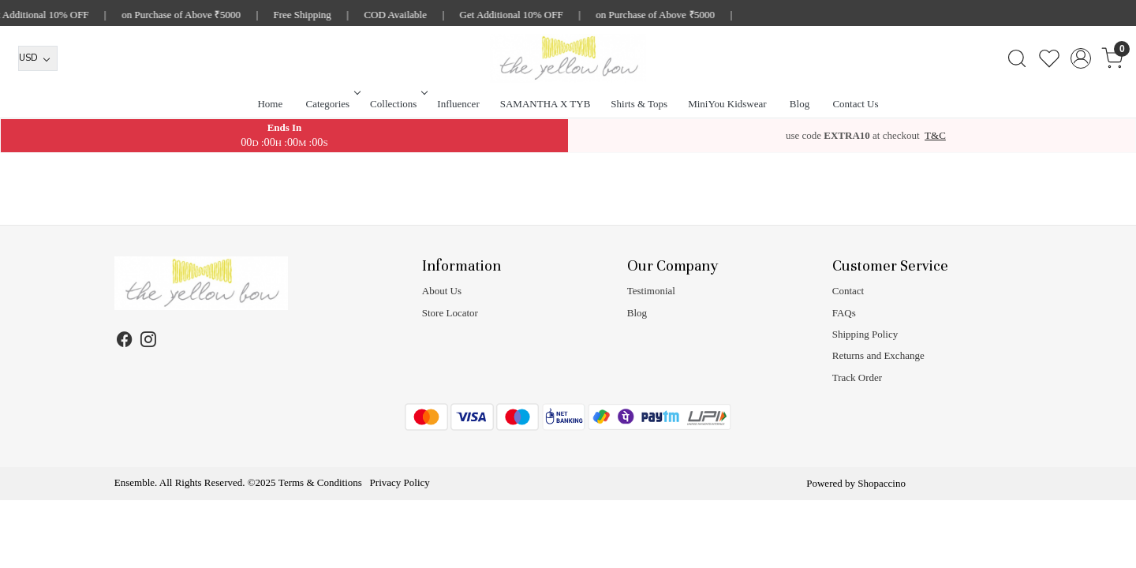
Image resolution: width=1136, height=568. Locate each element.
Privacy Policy (400, 482)
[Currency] (38, 58)
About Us (442, 291)
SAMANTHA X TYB (545, 104)
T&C (935, 135)
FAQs (844, 313)
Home (269, 104)
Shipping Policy (865, 334)
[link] (1016, 58)
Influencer (458, 104)
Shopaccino (882, 483)
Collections (397, 104)
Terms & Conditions (320, 482)
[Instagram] (148, 341)
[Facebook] (125, 341)
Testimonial (651, 291)
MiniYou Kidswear (727, 104)
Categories (332, 104)
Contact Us (855, 104)
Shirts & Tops (639, 104)
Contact (848, 291)
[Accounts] (1080, 58)
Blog (799, 104)
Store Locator (450, 313)
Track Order (857, 377)
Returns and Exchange (878, 355)
